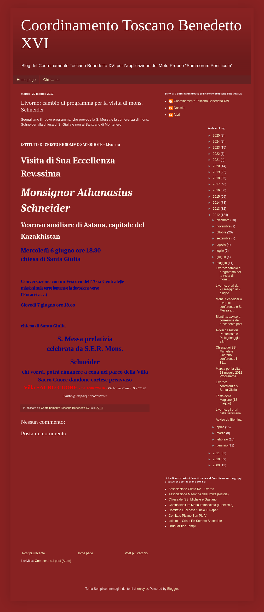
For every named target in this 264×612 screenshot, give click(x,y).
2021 (217, 160)
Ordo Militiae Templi (182, 526)
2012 (217, 215)
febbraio (222, 439)
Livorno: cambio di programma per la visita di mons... (228, 273)
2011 (217, 453)
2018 (217, 178)
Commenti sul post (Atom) (53, 561)
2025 (217, 135)
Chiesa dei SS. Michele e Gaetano (192, 499)
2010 (217, 459)
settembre (223, 238)
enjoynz (142, 589)
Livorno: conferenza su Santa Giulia (227, 386)
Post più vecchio (136, 553)
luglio (220, 250)
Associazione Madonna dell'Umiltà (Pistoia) (199, 494)
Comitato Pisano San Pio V (187, 515)
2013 (217, 208)
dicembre (223, 220)
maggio (222, 263)
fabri (177, 114)
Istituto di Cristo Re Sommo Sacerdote (195, 521)
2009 (217, 465)
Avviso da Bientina (229, 419)
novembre (223, 226)
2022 (217, 154)
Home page (26, 80)
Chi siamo (51, 80)
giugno (221, 257)
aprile (220, 427)
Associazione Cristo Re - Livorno (191, 489)
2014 (217, 202)
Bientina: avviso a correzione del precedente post (229, 320)
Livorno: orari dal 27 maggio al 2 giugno (228, 289)
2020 (217, 166)
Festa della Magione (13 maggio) (226, 399)
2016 (217, 190)
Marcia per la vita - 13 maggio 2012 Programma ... (229, 372)
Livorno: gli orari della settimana (228, 411)
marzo (221, 433)
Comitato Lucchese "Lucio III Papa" (193, 510)
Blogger (172, 589)
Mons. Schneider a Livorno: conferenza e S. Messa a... (229, 304)
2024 (217, 141)
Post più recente (33, 553)
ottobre (221, 232)
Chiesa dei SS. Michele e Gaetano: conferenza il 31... (226, 355)
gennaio (222, 445)
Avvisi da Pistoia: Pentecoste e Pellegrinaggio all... (227, 335)
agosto (221, 244)
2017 (217, 184)
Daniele (179, 108)
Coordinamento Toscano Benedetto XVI (201, 101)
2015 (217, 196)
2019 (217, 172)
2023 (217, 147)
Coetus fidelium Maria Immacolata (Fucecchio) (201, 505)
